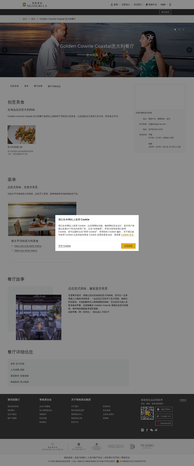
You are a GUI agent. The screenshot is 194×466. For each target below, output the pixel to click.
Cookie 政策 (127, 234)
